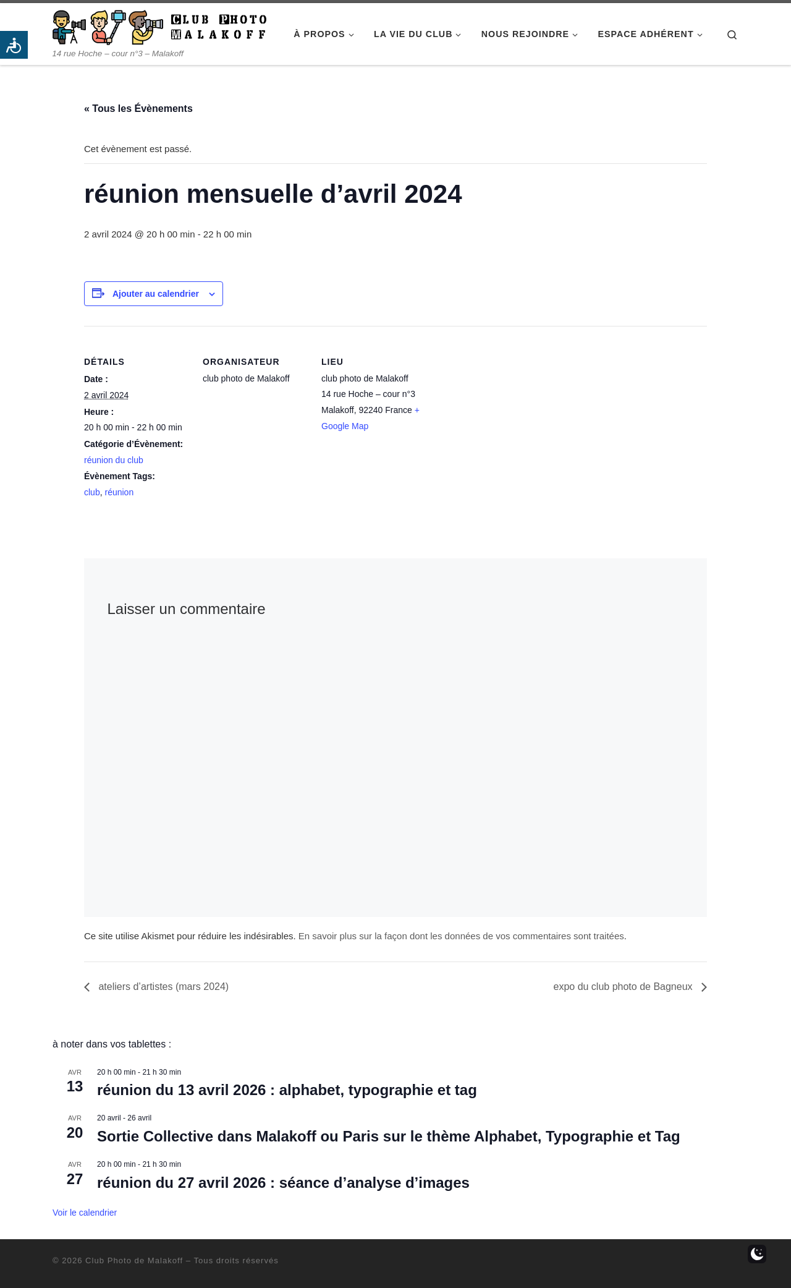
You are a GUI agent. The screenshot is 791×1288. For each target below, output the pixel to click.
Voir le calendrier (85, 1213)
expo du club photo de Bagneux (624, 986)
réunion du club (113, 460)
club (92, 492)
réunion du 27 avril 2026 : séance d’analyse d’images (283, 1182)
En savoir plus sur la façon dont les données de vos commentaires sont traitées (461, 936)
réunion (118, 492)
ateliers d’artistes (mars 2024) (162, 986)
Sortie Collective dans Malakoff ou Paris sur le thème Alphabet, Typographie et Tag (388, 1136)
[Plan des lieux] (505, 411)
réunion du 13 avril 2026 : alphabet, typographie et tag (287, 1089)
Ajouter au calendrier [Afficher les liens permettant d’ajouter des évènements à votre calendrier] (155, 294)
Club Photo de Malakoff (134, 1260)
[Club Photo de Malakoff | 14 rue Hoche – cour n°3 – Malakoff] (159, 25)
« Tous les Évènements (138, 108)
